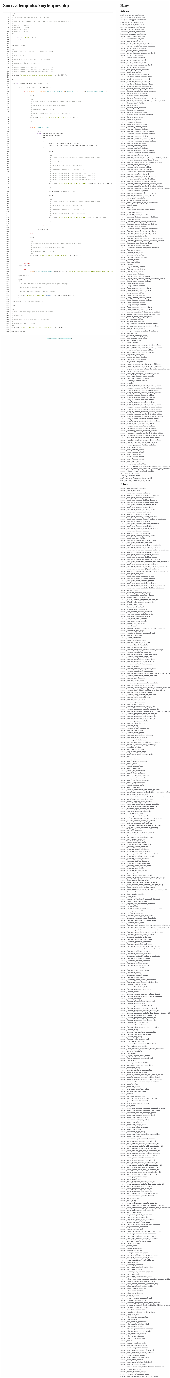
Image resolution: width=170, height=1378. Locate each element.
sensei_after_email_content (133, 48)
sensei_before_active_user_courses (136, 89)
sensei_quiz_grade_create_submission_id (139, 1162)
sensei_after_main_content (132, 58)
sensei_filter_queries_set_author (136, 823)
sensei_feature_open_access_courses (137, 809)
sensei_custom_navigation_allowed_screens (140, 742)
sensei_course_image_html (132, 680)
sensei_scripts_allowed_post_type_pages (139, 1255)
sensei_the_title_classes (132, 1336)
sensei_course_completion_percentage (137, 659)
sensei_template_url (129, 1314)
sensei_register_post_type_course (136, 1215)
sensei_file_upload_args (131, 813)
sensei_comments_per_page (132, 631)
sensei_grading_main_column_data (135, 866)
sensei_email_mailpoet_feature (134, 780)
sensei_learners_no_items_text (134, 970)
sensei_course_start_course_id (134, 728)
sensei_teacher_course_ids (132, 1310)
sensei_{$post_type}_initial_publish (137, 471)
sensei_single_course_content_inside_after (140, 385)
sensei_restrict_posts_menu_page (135, 1241)
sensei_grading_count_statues (134, 847)
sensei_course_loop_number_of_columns (138, 695)
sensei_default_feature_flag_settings (138, 745)
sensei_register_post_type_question (137, 1219)
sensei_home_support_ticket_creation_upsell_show (143, 889)
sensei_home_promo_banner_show (134, 880)
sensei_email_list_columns (132, 773)
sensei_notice (126, 1094)
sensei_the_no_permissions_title (135, 1331)
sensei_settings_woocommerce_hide (136, 1276)
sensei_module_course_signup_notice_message (141, 1079)
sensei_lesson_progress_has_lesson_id (138, 1020)
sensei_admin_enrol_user (131, 41)
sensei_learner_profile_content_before (138, 233)
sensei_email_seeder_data (132, 785)
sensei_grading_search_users (133, 870)
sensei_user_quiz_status (131, 1360)
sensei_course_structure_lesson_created (139, 193)
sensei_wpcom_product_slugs (133, 1371)
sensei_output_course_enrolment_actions (139, 331)
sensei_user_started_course (133, 1364)
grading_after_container (131, 22)
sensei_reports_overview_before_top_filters (141, 366)
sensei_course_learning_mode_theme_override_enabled (145, 688)
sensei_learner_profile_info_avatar (137, 935)
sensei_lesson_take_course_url (134, 1039)
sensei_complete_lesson (131, 122)
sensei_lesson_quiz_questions (134, 1022)
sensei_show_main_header (131, 1293)
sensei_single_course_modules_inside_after (140, 404)
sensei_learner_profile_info (133, 236)
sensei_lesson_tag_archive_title (135, 1034)
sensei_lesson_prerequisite (133, 1003)
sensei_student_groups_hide (133, 1300)
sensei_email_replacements (132, 783)
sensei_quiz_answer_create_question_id (138, 1141)
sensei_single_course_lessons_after (137, 395)
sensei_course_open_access (132, 702)
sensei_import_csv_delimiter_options (137, 904)
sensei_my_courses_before (132, 321)
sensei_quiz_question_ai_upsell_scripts (139, 1193)
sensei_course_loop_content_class (136, 692)
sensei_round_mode (128, 1246)
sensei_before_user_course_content (136, 115)
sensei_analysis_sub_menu (132, 574)
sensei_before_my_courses (132, 110)
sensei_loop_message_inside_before (136, 309)
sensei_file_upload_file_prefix (135, 816)
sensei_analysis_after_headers (134, 70)
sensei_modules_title (130, 1086)
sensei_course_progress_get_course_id (138, 716)
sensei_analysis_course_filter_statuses (139, 502)
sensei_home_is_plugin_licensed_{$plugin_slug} (142, 878)
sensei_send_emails (129, 1262)
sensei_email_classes (130, 759)
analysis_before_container (132, 17)
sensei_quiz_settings (130, 1198)
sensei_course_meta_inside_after (135, 167)
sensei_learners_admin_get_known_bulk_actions (142, 949)
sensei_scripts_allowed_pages (134, 1253)
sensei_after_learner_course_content (137, 53)
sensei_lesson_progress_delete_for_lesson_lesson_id (145, 1013)
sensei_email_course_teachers (134, 761)
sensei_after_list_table (131, 55)
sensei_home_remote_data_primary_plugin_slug (141, 885)
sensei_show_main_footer (131, 1291)
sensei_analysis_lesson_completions (137, 526)
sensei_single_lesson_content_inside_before (141, 412)
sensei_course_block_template (134, 645)
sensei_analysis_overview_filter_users (138, 557)
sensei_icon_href (128, 897)
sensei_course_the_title (131, 730)
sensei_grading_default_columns (135, 851)
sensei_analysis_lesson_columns (135, 521)
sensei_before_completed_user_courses (138, 91)
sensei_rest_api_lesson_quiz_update (137, 376)
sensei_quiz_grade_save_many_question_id (139, 1170)
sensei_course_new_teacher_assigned (137, 172)
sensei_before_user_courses (133, 117)
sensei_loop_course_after (132, 283)
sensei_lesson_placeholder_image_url (137, 1001)
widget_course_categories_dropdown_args (139, 1376)
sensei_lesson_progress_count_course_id (139, 1008)
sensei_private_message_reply (134, 336)
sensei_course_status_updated (134, 191)
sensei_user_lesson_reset (132, 457)
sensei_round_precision (131, 1248)
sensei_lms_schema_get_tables (134, 1046)
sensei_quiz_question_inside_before (137, 352)
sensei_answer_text (129, 590)
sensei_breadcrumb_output (132, 607)
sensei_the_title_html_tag (132, 1338)
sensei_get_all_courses (131, 830)
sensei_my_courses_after (131, 319)
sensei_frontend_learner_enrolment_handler (140, 825)
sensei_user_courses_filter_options (137, 1352)
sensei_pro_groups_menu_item (133, 338)
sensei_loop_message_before (133, 305)
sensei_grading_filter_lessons (134, 861)
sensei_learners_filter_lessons (135, 961)
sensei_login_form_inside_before (135, 281)
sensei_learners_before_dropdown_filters (139, 248)
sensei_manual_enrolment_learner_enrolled (140, 312)
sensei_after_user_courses (132, 67)
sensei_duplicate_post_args (133, 752)
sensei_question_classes (131, 1122)
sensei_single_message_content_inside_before (141, 416)
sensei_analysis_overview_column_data (138, 540)
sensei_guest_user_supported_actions (137, 875)
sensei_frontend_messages (132, 212)
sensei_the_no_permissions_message (136, 1329)
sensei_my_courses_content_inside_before (139, 326)
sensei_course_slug (129, 726)
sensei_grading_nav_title (132, 868)
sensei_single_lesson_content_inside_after (140, 409)
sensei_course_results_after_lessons (137, 174)
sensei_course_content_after (133, 146)
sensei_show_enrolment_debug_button (137, 1286)
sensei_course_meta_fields (132, 699)
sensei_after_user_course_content (136, 65)
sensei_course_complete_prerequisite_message (141, 650)
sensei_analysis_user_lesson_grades (137, 581)
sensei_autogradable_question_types (137, 595)
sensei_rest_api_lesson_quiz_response (138, 1234)
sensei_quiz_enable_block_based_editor (138, 1155)
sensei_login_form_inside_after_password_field (142, 279)
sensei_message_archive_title (134, 1063)
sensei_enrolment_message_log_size (136, 799)
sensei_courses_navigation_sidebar (136, 735)
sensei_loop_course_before (132, 286)
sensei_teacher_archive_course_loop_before (140, 440)
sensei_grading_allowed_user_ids (135, 844)
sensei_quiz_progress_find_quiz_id (136, 1186)
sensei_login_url (128, 1060)
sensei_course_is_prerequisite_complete (139, 683)
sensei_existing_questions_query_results (139, 804)
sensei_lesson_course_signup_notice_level (140, 994)
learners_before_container (132, 32)
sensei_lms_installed (130, 262)
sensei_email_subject (130, 787)
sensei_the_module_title (131, 1326)
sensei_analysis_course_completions (137, 498)
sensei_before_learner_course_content (138, 98)
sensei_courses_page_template (134, 737)
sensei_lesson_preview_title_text (136, 1006)
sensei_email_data (128, 764)
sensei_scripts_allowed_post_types (136, 1257)
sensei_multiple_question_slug (134, 1089)
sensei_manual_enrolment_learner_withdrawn (140, 314)
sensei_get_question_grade (132, 835)
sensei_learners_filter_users (134, 963)
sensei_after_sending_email (133, 60)
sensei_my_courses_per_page (133, 1091)
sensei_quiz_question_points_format (137, 1196)
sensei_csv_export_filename (133, 740)
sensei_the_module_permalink (133, 1322)
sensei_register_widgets (131, 362)
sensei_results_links (130, 1243)
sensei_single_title (129, 1295)
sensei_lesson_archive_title (133, 984)
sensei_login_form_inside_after (135, 276)
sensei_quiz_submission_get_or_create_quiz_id (142, 1205)
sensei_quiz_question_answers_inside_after (140, 345)
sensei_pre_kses (127, 1105)
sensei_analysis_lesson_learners (135, 533)
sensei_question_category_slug (134, 1120)
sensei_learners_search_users (134, 975)
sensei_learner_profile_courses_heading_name (141, 932)
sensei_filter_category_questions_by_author (141, 818)
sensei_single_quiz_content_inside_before (140, 421)
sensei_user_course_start (132, 452)
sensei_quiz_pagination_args (133, 1177)
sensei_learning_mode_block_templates (138, 980)
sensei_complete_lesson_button (134, 124)
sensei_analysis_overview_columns (136, 543)
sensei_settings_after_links (133, 381)
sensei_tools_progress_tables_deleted (138, 445)
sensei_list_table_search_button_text (138, 1044)
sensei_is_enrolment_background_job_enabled (141, 908)
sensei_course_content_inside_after (137, 150)
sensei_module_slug (129, 1084)
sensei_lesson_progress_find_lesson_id (138, 1015)
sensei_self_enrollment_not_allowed (137, 1260)
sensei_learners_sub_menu (132, 977)
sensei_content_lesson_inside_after (137, 131)
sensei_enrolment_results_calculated (137, 210)
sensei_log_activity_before (133, 269)
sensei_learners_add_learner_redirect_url (140, 946)
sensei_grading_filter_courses (134, 859)
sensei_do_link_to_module (132, 749)
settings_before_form (130, 476)
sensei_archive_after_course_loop (136, 74)
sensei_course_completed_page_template (138, 654)
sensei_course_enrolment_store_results (138, 676)
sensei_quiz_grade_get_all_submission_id (139, 1167)
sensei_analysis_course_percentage (136, 507)
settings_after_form (129, 473)
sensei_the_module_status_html (134, 1324)
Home (124, 5)
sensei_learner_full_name (132, 923)
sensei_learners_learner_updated (135, 965)
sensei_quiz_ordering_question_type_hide (139, 1174)
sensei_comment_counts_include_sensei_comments (142, 628)
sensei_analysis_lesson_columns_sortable (139, 524)
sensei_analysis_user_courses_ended (137, 576)
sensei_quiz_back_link (130, 340)
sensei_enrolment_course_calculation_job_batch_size (145, 792)
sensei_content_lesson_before (134, 129)
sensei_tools (126, 1341)
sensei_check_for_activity (132, 623)
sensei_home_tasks (128, 892)
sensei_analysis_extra (130, 72)
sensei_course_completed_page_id (135, 652)
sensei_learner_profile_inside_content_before (142, 241)
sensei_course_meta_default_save (135, 697)
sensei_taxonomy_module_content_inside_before (142, 435)
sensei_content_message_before (134, 136)
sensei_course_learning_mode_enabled (137, 685)
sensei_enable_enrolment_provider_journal (140, 790)
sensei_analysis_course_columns (135, 493)
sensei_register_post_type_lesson (136, 1217)
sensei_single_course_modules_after (137, 400)
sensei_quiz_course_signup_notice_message (140, 1153)
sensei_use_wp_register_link (133, 1345)
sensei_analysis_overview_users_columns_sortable (143, 566)
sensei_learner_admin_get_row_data (136, 916)
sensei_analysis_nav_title (132, 538)
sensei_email (126, 756)
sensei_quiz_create (129, 343)
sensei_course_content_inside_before (137, 153)
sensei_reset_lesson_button (133, 371)
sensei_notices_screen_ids (132, 1096)
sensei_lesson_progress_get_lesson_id (138, 1018)
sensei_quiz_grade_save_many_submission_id (140, 1172)
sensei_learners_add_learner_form (136, 243)
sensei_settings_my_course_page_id (136, 1272)
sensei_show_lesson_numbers (133, 1288)
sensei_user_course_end (131, 447)
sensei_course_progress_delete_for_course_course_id (145, 711)
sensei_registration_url (131, 1229)
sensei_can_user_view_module (133, 621)
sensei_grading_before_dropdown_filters (139, 217)
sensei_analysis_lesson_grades (134, 531)
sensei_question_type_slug (132, 1132)
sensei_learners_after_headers (134, 245)
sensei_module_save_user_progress (136, 317)
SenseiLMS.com (52, 338)
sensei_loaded (126, 264)
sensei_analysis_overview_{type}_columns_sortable (144, 571)
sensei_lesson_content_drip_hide (135, 989)
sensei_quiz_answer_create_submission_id (139, 1143)
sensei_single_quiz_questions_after (137, 423)
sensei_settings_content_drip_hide (136, 1267)
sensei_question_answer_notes (134, 1117)
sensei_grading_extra (130, 219)
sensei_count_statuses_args (133, 640)
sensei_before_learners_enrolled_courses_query (142, 100)
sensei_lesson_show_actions (133, 1025)
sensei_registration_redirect (134, 1227)
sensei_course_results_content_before (138, 181)
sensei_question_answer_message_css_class (140, 1110)
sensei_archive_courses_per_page (135, 593)
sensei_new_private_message (133, 328)
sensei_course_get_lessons (132, 678)
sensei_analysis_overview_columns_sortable (140, 545)
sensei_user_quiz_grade (131, 461)
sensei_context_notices (131, 635)
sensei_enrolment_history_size (134, 794)
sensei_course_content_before (134, 148)
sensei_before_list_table (132, 103)
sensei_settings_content (131, 1265)
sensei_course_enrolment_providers (136, 671)
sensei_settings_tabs (130, 1274)
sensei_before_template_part (133, 112)
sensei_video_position (130, 1369)
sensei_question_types (130, 1136)
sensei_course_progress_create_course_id (139, 709)
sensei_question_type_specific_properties (140, 1134)
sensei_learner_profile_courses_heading (139, 930)
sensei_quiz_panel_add (130, 1179)
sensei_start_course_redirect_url (136, 1298)
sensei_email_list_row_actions (134, 775)
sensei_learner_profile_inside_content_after (141, 238)
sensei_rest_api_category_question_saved (139, 374)
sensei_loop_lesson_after (132, 293)
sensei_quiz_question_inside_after (136, 350)
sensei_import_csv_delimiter (133, 901)
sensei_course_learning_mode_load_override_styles (144, 157)
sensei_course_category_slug (133, 647)
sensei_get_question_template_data (136, 837)
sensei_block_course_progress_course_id (139, 600)
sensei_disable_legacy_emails (134, 200)
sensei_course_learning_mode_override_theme (141, 162)
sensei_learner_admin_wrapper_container (139, 229)
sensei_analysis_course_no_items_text (138, 505)
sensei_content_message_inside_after (137, 138)
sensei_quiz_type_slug (130, 1212)
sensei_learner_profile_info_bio (135, 937)
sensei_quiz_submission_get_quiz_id (137, 1210)
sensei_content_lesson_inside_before (137, 134)
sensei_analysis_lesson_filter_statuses (139, 528)
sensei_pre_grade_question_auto (135, 1103)
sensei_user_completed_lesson (134, 1348)
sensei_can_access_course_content (136, 612)
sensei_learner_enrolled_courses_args (138, 920)
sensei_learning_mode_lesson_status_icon (139, 982)
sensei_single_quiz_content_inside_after (139, 419)
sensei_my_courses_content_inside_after (139, 324)
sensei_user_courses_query (132, 1355)
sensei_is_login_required (132, 913)
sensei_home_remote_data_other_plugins (138, 882)
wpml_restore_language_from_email (136, 478)
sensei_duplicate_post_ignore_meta (136, 754)
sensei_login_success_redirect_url (136, 1058)
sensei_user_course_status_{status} (137, 1350)
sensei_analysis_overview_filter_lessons (139, 555)
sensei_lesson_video (129, 260)
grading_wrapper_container (132, 27)
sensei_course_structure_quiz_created (138, 195)
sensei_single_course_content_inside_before (141, 388)
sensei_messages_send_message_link (136, 1065)
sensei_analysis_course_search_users (137, 509)
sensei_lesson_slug (129, 1030)
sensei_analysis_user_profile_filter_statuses (142, 588)
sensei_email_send (128, 205)
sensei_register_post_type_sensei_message (140, 1224)
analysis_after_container (132, 15)
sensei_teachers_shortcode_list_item (137, 1312)
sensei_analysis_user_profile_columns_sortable (142, 585)
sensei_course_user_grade (132, 733)
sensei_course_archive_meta (133, 143)
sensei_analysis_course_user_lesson (137, 514)
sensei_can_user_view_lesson (133, 619)
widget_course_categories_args (134, 1374)
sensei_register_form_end (132, 355)
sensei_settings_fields (131, 1269)
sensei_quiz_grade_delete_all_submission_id (141, 1165)
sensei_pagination (128, 333)
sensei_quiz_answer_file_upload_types (138, 1148)
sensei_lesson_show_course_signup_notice (139, 1027)
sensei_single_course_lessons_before (137, 397)
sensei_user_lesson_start (132, 459)
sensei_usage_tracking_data (133, 1343)
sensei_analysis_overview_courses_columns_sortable (144, 550)
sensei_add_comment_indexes (133, 488)
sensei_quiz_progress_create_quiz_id (137, 1181)
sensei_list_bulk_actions (132, 1041)
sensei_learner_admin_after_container (138, 222)
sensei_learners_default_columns (135, 954)
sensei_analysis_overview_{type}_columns (139, 569)
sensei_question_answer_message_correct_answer (142, 1108)
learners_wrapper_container (133, 34)
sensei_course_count (129, 666)
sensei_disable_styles (130, 747)
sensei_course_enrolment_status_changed (139, 155)
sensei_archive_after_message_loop (136, 79)
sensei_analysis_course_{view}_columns (138, 517)
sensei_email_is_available (132, 771)
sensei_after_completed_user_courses (137, 46)
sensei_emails (126, 207)
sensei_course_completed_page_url (136, 657)
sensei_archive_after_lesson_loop (136, 77)
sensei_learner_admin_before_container (138, 224)
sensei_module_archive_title (133, 1072)
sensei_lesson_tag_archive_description (138, 1032)
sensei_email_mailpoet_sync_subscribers (139, 203)
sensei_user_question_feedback (134, 1357)
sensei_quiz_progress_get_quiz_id (136, 1189)
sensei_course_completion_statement (137, 661)
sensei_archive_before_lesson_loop (136, 84)
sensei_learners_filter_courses (135, 958)
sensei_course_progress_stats (134, 721)
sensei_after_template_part (133, 62)
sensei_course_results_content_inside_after (141, 184)
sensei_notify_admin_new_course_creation (139, 1098)
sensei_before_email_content (133, 93)
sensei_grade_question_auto (133, 842)
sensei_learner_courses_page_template (138, 918)
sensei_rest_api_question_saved (135, 378)
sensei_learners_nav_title (132, 968)
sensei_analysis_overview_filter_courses (139, 552)
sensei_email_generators (131, 766)
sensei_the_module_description (134, 1317)
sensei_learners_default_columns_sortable (140, 956)
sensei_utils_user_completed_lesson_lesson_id (142, 1367)
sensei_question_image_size (133, 1124)
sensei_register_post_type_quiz (135, 1222)
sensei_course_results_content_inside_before (141, 186)
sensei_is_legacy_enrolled (132, 911)
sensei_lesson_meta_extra (132, 255)
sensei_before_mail (129, 105)
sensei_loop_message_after (132, 302)
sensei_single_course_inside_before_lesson (140, 393)
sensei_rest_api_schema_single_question (139, 1238)
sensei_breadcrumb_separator (133, 609)
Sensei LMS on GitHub (65, 338)
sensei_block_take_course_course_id (137, 602)
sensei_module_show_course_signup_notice (139, 1082)
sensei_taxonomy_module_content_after (138, 428)
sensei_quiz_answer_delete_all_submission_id (141, 1146)
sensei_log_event (128, 1053)
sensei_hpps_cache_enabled (132, 894)
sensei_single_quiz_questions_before (137, 426)
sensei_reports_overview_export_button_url (140, 1231)
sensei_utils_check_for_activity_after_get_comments (145, 466)
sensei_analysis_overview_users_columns (139, 564)
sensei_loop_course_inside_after (135, 288)
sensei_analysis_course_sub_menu (135, 512)
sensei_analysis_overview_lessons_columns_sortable (144, 562)
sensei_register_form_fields (133, 357)
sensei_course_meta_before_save (135, 165)
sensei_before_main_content (133, 108)
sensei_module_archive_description (136, 1070)
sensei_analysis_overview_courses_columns (140, 547)
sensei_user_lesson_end (131, 454)
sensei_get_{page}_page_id (132, 840)
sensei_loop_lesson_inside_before (136, 300)
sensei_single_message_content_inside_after (141, 414)
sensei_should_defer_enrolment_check (137, 1281)
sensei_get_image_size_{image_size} (137, 832)
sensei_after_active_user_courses (136, 43)
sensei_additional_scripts (132, 36)
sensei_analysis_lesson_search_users (137, 536)
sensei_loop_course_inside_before (136, 290)
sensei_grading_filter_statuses (135, 863)
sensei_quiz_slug (128, 1200)
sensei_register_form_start (133, 359)
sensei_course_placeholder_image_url (137, 707)
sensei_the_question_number (133, 1333)
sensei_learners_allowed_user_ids (136, 951)
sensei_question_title (130, 1129)
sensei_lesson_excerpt (130, 999)
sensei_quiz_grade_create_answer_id (137, 1158)
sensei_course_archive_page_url (135, 642)
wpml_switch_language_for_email (135, 480)
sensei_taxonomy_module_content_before (138, 431)
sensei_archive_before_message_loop (137, 86)
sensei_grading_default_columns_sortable (139, 854)
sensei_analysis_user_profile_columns (138, 583)
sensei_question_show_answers (134, 1127)
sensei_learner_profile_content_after (138, 231)
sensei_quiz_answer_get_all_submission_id (140, 1151)
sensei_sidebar (127, 383)
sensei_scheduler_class (131, 1250)
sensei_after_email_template (133, 51)
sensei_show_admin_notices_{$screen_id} (139, 1284)
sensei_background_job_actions (134, 597)
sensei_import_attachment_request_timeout (140, 899)
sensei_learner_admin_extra (133, 226)
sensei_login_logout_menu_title (135, 1056)
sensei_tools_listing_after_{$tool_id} (138, 442)
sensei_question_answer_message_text (137, 1115)
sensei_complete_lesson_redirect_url (137, 633)
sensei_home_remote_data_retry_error (137, 887)
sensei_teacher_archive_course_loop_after (140, 438)
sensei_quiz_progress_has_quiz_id (136, 1191)
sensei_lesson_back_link (131, 252)
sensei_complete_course (131, 119)
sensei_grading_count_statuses (134, 849)
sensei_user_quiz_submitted (133, 464)
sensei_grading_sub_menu (131, 873)
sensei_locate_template (131, 1051)
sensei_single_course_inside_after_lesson (140, 390)
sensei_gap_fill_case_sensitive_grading (139, 828)
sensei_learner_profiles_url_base (136, 944)
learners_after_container (132, 29)
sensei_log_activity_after (132, 267)
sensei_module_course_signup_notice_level (140, 1077)
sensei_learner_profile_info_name (136, 939)
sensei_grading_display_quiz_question (138, 856)
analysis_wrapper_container (133, 20)
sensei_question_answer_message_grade (138, 1113)
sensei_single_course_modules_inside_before (141, 407)
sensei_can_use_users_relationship (136, 614)
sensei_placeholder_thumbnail (134, 1101)
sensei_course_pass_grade (132, 704)
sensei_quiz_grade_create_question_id (138, 1160)
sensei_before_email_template (134, 96)
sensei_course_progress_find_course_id (138, 714)
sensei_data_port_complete (132, 198)
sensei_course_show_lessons (133, 723)
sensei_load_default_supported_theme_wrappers (142, 1049)
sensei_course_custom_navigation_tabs (138, 669)
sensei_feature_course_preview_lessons (138, 806)
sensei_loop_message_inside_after (136, 307)
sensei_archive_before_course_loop (136, 81)
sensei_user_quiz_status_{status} (136, 1362)
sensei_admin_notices (130, 490)
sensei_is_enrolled (129, 906)
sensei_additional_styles (132, 39)
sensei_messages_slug (130, 1068)
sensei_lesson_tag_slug (131, 1037)
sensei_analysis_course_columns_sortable (139, 495)
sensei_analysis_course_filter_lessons (138, 500)
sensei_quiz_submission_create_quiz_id (138, 1203)
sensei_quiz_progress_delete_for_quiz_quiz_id (142, 1184)
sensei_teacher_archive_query (134, 1307)
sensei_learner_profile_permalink (136, 942)
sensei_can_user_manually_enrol (135, 616)
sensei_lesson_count (129, 992)
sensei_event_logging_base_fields (136, 802)
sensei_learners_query (130, 973)
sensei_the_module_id (130, 1319)
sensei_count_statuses (130, 638)
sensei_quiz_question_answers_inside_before (141, 347)
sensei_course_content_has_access (136, 664)
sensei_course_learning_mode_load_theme (139, 160)
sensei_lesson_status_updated (134, 257)
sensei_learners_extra (130, 250)
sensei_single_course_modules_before (137, 402)
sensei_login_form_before (132, 274)
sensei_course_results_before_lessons (138, 176)
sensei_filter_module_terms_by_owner (137, 821)
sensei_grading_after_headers (134, 214)
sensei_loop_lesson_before (132, 295)
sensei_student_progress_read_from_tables (140, 1303)
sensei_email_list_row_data (133, 778)
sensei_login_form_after (131, 271)
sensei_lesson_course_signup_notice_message (141, 996)
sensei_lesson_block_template (134, 987)
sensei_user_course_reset (132, 450)
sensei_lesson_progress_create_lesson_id (139, 1011)
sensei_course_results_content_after (137, 179)
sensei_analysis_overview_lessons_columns (140, 559)
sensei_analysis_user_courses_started (138, 578)
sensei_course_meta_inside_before (136, 169)
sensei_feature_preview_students (135, 811)
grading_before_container (132, 24)
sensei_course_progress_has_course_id (138, 718)
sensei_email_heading (130, 768)
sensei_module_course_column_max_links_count (141, 1075)
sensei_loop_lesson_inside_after (135, 298)
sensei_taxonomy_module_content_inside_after (141, 433)
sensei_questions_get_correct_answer (137, 1139)
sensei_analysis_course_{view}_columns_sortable (143, 519)
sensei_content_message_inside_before (138, 141)
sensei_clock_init (128, 626)
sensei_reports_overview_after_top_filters (140, 364)
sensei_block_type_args (131, 604)
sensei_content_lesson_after (133, 127)
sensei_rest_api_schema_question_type (138, 1236)
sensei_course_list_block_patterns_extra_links (142, 690)
